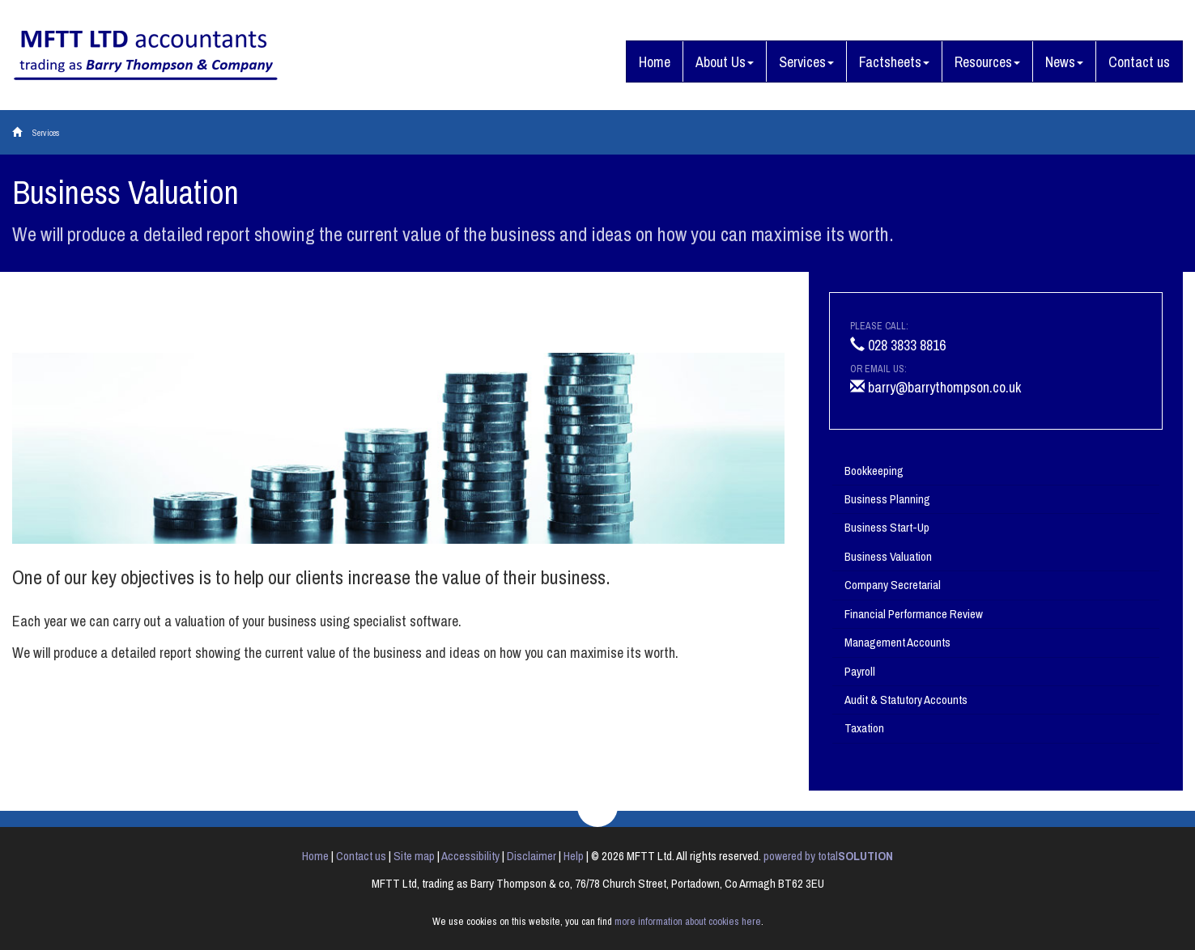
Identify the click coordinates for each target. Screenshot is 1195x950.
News (1064, 62)
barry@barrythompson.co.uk (935, 387)
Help (573, 855)
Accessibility (470, 855)
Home (654, 62)
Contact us (1139, 62)
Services (806, 62)
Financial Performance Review (913, 613)
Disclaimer (531, 855)
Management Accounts (897, 642)
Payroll (859, 671)
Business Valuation (888, 556)
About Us (724, 62)
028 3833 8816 (898, 345)
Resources (987, 62)
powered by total (828, 855)
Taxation (864, 727)
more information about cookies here (688, 921)
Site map (414, 855)
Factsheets (894, 62)
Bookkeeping (874, 470)
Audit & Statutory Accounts (905, 699)
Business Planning (887, 498)
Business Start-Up (886, 527)
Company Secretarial (892, 584)
